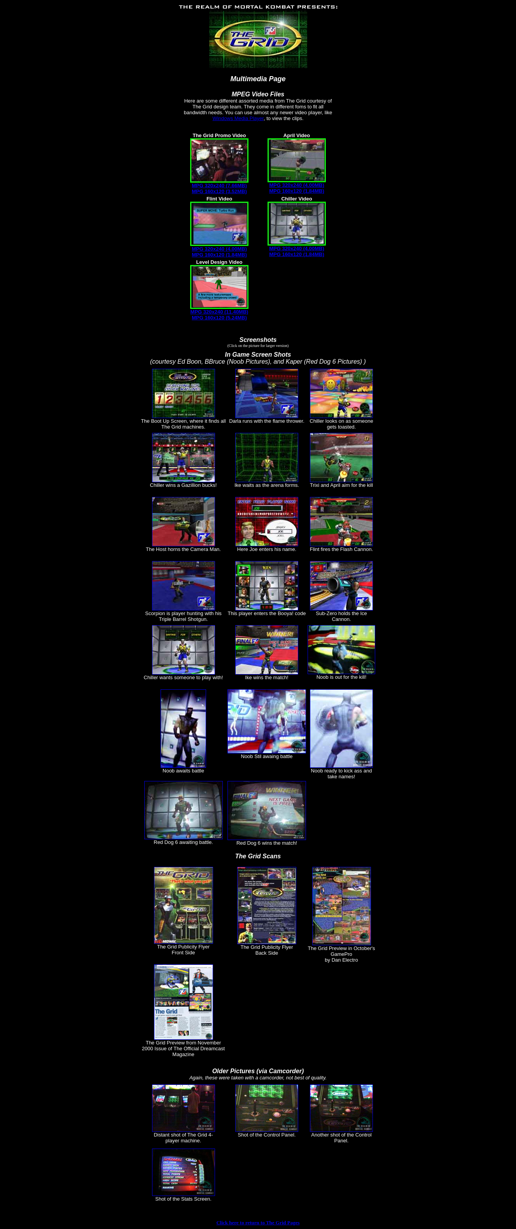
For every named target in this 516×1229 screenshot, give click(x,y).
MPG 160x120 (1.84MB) (296, 191)
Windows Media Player (238, 118)
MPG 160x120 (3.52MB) (219, 191)
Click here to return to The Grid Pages (257, 1223)
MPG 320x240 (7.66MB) (219, 185)
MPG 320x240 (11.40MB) (219, 312)
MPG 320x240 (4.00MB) (296, 185)
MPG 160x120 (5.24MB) (219, 318)
